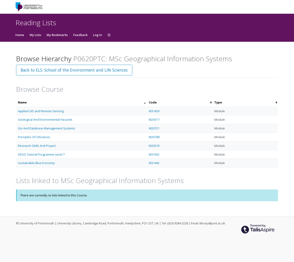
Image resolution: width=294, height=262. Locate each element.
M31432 (154, 154)
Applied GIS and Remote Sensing (41, 111)
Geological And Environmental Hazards (45, 119)
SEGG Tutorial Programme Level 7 (41, 154)
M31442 (154, 163)
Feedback (80, 35)
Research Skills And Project (37, 146)
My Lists (35, 35)
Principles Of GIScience (34, 137)
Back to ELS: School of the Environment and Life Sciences (74, 70)
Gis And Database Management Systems (46, 128)
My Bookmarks (57, 35)
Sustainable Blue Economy (36, 163)
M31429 (154, 111)
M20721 (154, 128)
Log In (97, 35)
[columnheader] (81, 102)
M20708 (154, 137)
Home (19, 35)
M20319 (154, 146)
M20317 (154, 119)
